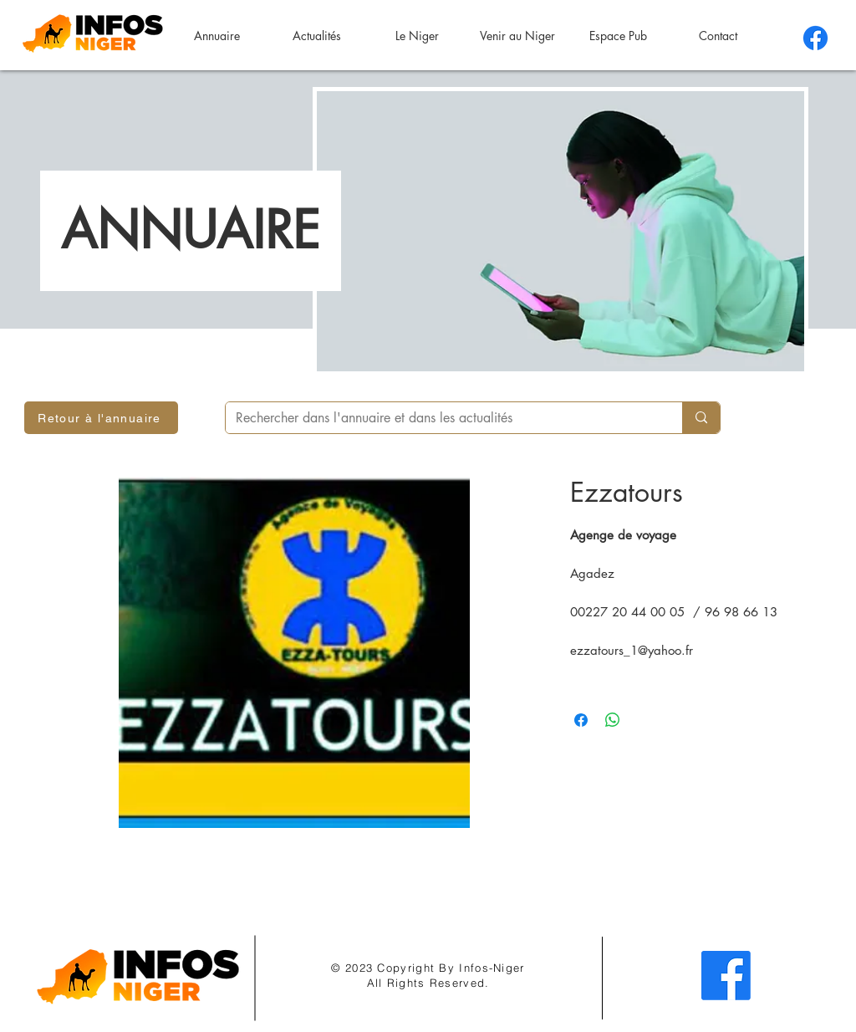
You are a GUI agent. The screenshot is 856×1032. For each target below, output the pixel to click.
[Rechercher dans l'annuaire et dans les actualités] (441, 418)
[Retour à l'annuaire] (101, 417)
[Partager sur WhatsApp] (613, 720)
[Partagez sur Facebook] (581, 720)
